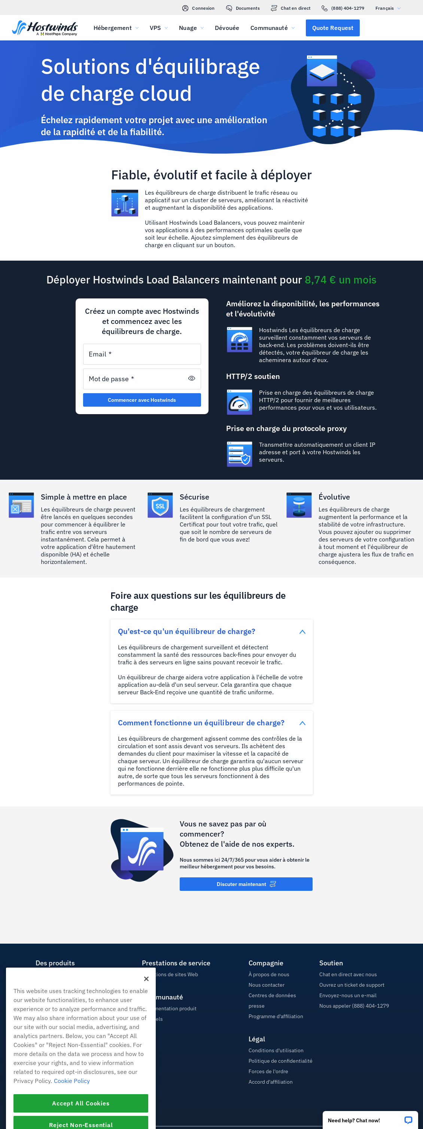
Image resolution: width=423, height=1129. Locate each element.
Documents (243, 8)
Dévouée (227, 27)
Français (389, 8)
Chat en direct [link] (291, 8)
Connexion (198, 8)
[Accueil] (45, 28)
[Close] (146, 1011)
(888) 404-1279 (343, 8)
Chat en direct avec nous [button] (348, 974)
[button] (370, 1117)
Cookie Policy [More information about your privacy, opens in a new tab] (72, 1113)
